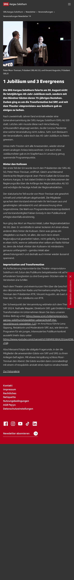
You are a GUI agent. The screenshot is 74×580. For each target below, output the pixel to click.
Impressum (9, 389)
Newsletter (31, 12)
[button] (69, 4)
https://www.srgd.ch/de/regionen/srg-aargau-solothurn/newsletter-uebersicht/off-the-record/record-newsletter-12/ (35, 320)
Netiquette (9, 397)
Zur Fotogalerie (11, 371)
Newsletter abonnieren (20, 433)
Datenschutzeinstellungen (18, 408)
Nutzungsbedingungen (16, 400)
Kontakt (7, 385)
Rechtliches (9, 393)
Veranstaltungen (45, 12)
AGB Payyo (9, 404)
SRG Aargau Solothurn (13, 12)
